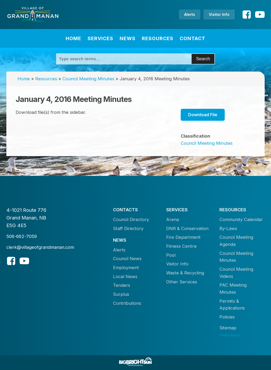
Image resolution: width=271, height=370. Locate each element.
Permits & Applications (232, 304)
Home (73, 38)
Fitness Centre (181, 246)
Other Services (181, 281)
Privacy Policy (229, 335)
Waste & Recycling (185, 272)
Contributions (127, 303)
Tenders (121, 285)
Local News (125, 276)
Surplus (121, 294)
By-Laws (228, 228)
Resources (157, 38)
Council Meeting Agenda (236, 241)
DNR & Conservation (187, 228)
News (128, 38)
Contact (192, 38)
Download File (202, 114)
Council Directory (131, 219)
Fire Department (183, 237)
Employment (126, 267)
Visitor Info (219, 14)
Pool (170, 255)
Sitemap (227, 327)
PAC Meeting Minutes (233, 288)
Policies (227, 317)
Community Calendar (241, 219)
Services (100, 38)
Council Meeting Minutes (88, 78)
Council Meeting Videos (236, 272)
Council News (127, 258)
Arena (172, 219)
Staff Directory (128, 228)
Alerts (189, 14)
